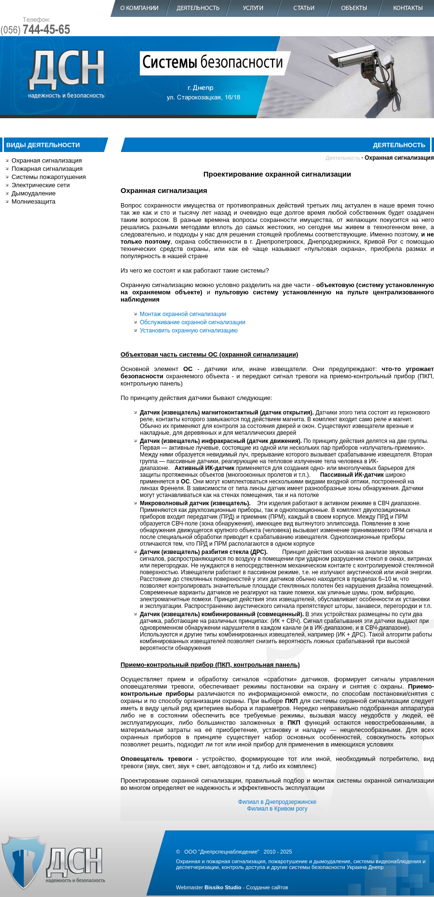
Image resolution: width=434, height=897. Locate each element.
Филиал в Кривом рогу (277, 808)
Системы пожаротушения (49, 176)
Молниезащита (33, 201)
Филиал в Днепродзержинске (277, 802)
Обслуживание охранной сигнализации (192, 322)
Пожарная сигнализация (47, 168)
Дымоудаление (34, 193)
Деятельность (343, 158)
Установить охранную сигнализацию (189, 330)
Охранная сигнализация (47, 160)
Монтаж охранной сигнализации (183, 314)
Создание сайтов (267, 887)
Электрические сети (41, 185)
